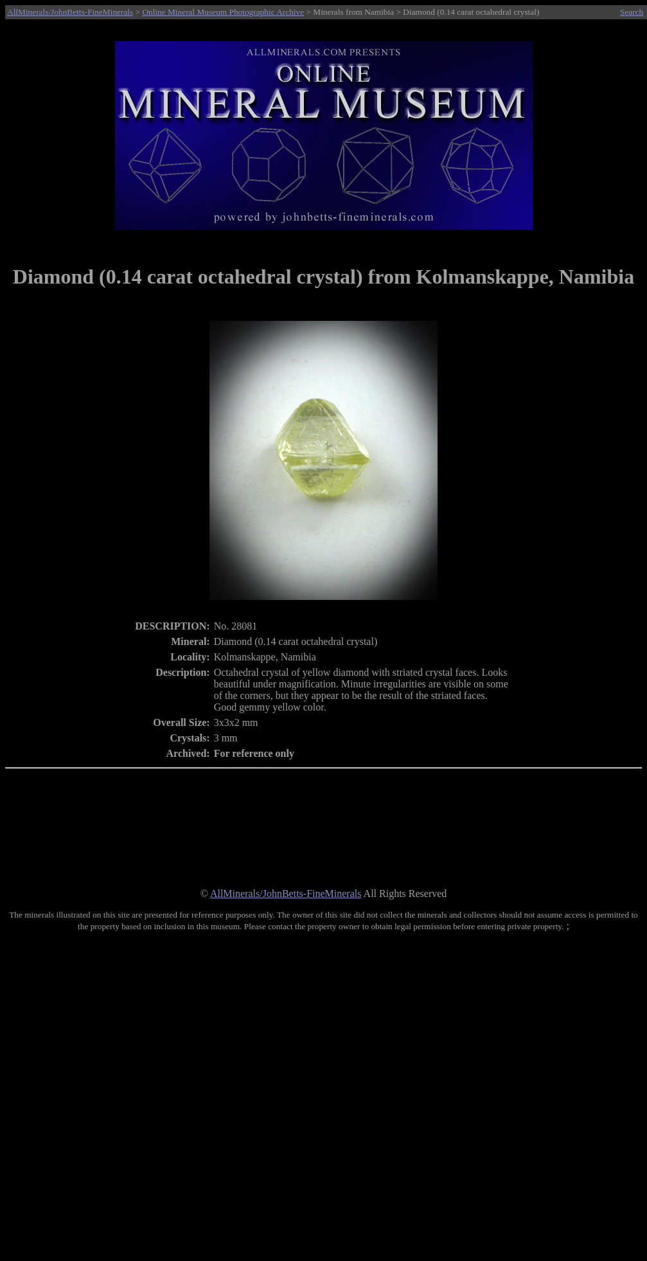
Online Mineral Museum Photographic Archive (223, 12)
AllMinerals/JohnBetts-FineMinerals (70, 12)
